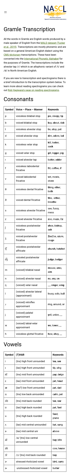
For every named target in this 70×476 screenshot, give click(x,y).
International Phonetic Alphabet (41, 58)
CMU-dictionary (12, 54)
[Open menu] (5, 12)
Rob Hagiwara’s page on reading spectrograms (33, 90)
